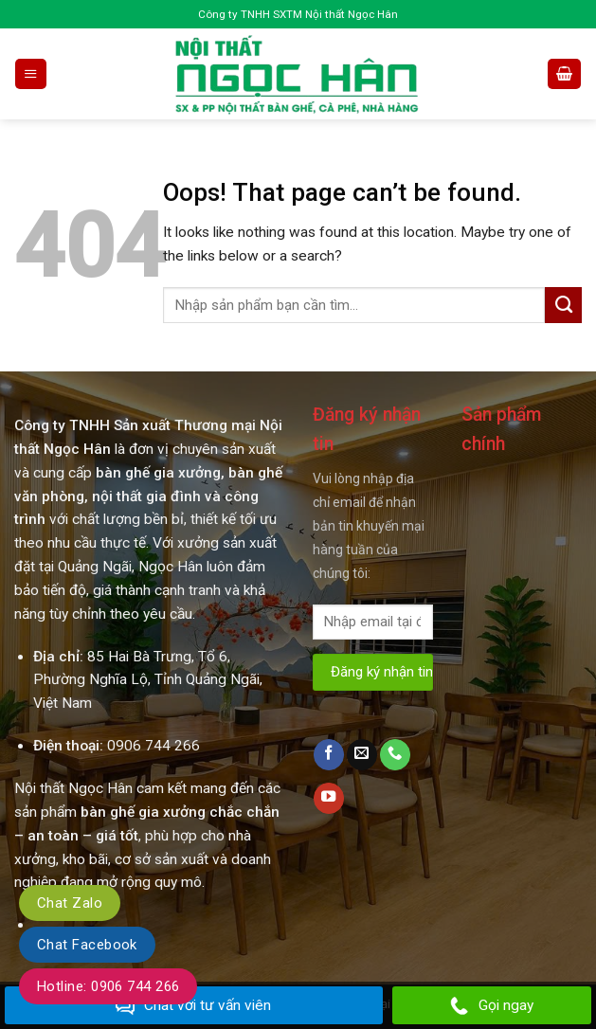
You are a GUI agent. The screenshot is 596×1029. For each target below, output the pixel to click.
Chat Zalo (69, 903)
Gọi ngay (491, 1006)
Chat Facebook (87, 944)
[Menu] (30, 74)
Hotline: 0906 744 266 (108, 986)
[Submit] (563, 305)
